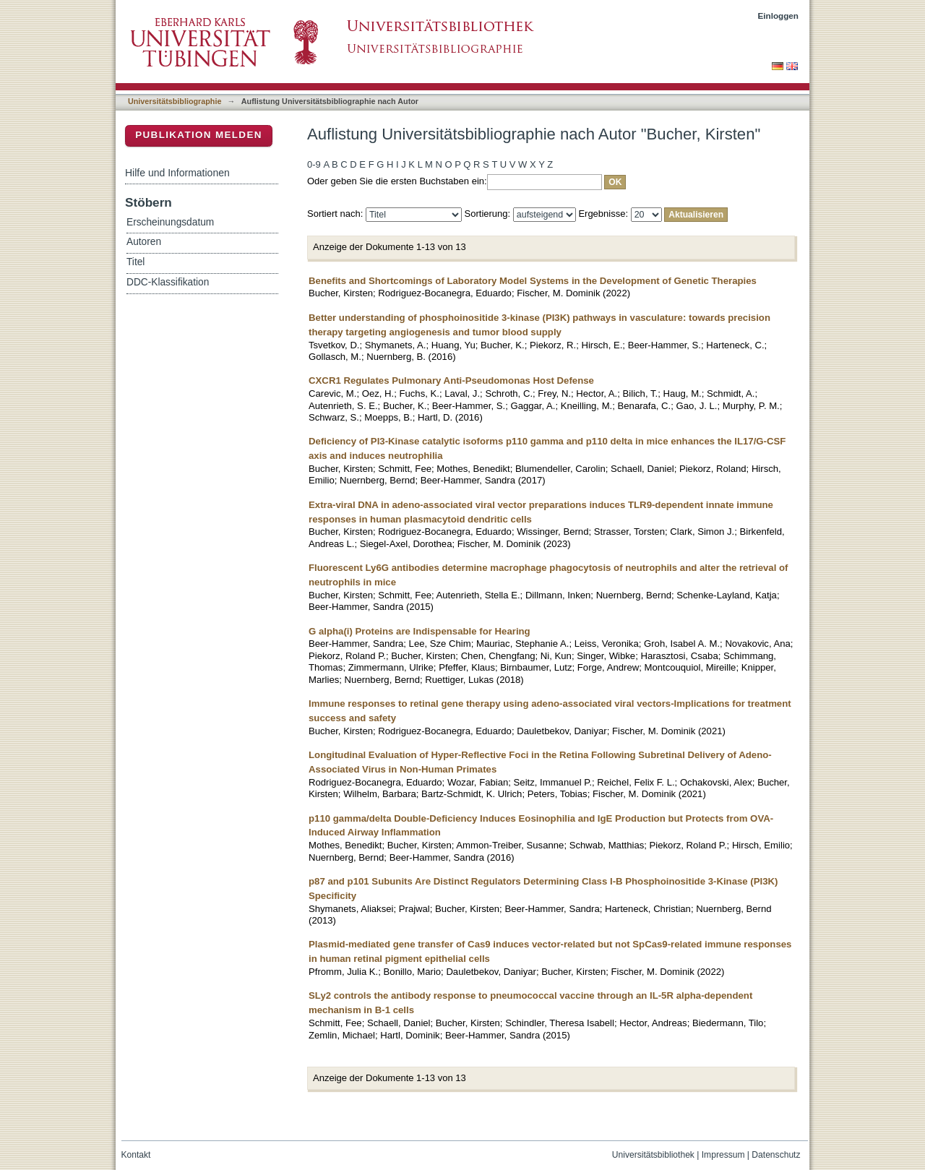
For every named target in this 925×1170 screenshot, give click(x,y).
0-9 (314, 164)
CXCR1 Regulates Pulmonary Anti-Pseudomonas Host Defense (451, 380)
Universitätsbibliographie (174, 101)
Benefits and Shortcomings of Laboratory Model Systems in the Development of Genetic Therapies (533, 280)
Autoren (143, 241)
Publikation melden (198, 134)
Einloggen (778, 15)
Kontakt (136, 1155)
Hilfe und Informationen (177, 172)
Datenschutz (776, 1155)
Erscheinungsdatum (170, 222)
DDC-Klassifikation (167, 282)
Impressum (723, 1155)
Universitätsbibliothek (653, 1155)
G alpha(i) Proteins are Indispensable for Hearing (419, 631)
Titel (135, 262)
